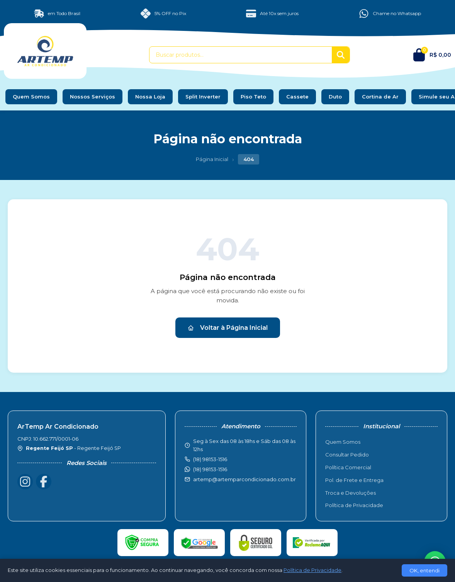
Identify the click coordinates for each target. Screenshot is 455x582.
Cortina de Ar (380, 96)
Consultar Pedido (347, 454)
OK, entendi (424, 570)
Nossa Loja (150, 96)
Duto (335, 96)
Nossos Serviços (92, 96)
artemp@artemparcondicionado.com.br (244, 479)
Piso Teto (253, 96)
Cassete (297, 96)
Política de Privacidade (354, 505)
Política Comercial (348, 467)
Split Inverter (203, 96)
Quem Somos (31, 96)
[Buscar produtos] (240, 55)
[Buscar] (341, 55)
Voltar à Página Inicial (228, 327)
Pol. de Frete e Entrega (354, 480)
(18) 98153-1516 (210, 469)
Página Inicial (212, 159)
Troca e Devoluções (350, 493)
